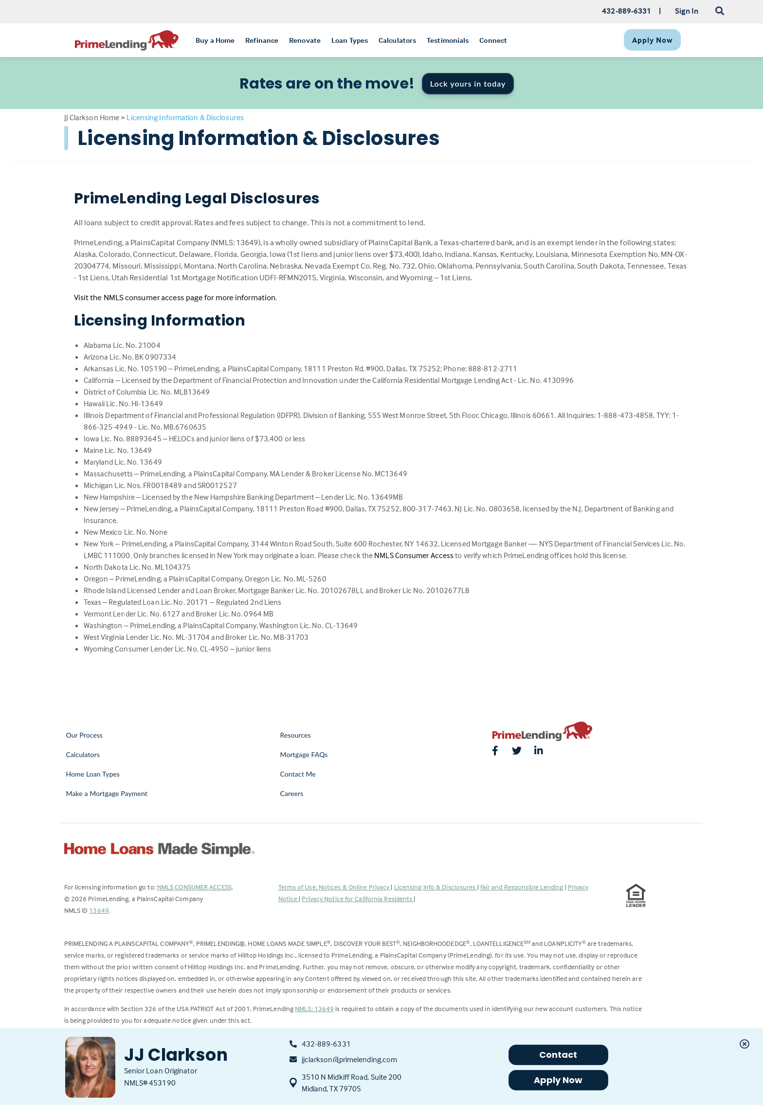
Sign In (687, 11)
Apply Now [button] (558, 1080)
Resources (295, 735)
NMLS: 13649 (314, 1008)
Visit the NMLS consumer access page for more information (175, 297)
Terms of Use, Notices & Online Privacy (334, 887)
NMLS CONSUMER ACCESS (194, 887)
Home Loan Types (93, 774)
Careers (292, 793)
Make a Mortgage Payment (106, 793)
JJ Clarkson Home (92, 117)
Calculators (83, 754)
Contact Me (298, 774)
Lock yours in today (468, 83)
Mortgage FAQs (304, 754)
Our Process (84, 735)
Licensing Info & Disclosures (435, 887)
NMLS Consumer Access (414, 555)
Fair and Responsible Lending (522, 887)
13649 (99, 910)
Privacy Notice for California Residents (358, 898)
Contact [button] (558, 1055)
